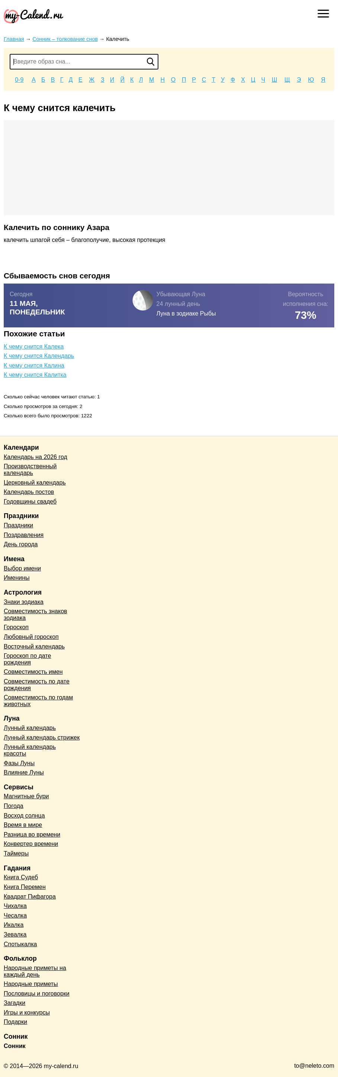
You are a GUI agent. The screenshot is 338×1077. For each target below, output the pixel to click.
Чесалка (15, 915)
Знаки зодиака (24, 602)
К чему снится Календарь (39, 356)
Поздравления (24, 535)
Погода (13, 806)
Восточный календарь (34, 646)
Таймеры (16, 853)
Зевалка (15, 934)
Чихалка (15, 906)
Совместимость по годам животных (38, 700)
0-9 (19, 80)
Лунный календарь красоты (30, 750)
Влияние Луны (24, 772)
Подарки (15, 1022)
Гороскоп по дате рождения (27, 659)
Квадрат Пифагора (30, 896)
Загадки (14, 1003)
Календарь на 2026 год (35, 457)
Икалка (13, 925)
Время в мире (23, 825)
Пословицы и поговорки (37, 993)
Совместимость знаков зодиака (35, 614)
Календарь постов (29, 492)
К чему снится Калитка (35, 375)
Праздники (18, 525)
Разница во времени (32, 834)
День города (21, 544)
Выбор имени (22, 568)
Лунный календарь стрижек (42, 737)
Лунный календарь (30, 728)
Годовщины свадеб (30, 501)
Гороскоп (16, 627)
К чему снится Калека (34, 346)
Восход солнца (24, 815)
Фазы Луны (19, 763)
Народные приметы (31, 984)
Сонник (15, 1046)
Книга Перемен (25, 887)
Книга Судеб (21, 877)
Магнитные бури (26, 796)
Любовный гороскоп (31, 637)
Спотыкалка (20, 944)
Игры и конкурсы (27, 1012)
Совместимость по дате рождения (37, 684)
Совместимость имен (33, 672)
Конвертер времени (31, 844)
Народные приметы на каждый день (35, 971)
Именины (17, 578)
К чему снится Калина (34, 365)
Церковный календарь (35, 482)
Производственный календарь (30, 469)
